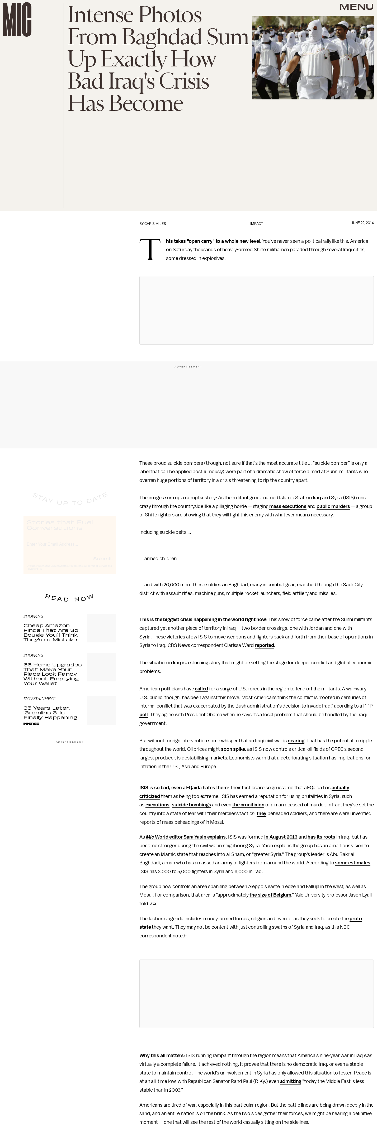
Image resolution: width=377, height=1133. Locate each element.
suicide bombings (191, 804)
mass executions (288, 506)
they (261, 813)
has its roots (321, 837)
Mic (150, 837)
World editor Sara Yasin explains (190, 837)
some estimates (352, 862)
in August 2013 (281, 837)
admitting (290, 1081)
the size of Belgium (270, 895)
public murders (333, 506)
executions (157, 804)
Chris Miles (155, 224)
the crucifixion (248, 804)
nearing (296, 740)
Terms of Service (97, 571)
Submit (103, 563)
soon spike (233, 749)
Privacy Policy (34, 574)
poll (143, 714)
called (201, 688)
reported (264, 645)
